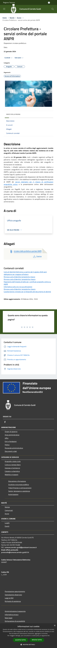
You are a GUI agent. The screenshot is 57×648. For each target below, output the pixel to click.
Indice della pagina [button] (13, 114)
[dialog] (28, 635)
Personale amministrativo (14, 448)
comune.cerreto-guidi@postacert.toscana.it (21, 547)
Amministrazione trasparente (15, 611)
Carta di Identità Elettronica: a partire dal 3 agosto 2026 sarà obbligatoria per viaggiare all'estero (25, 273)
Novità (12, 17)
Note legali (8, 618)
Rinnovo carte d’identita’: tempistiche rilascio (19, 279)
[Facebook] (5, 422)
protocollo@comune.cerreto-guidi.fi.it (15, 552)
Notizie (7, 507)
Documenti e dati (11, 451)
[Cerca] (52, 9)
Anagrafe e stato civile (13, 461)
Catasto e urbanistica (12, 471)
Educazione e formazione (17, 481)
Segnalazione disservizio (13, 594)
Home (4, 17)
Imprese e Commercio (12, 468)
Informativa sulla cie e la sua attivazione (18, 286)
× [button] (54, 625)
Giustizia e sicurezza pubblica (18, 484)
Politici (7, 444)
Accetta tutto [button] (20, 640)
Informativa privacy (11, 614)
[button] (28, 644)
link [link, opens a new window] (48, 635)
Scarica (37, 256)
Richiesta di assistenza (13, 601)
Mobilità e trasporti (11, 474)
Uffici (6, 438)
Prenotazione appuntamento (15, 591)
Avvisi (19, 17)
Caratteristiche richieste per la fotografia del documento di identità (27, 291)
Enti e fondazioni (11, 441)
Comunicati (9, 510)
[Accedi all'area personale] (49, 2)
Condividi (8, 58)
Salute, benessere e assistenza (19, 491)
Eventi (7, 526)
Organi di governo (11, 431)
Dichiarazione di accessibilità (15, 621)
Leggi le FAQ (9, 598)
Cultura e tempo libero (13, 464)
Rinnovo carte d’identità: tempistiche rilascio (19, 277)
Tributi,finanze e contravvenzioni (19, 488)
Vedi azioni (19, 58)
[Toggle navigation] (4, 9)
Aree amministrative (12, 435)
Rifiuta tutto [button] (37, 640)
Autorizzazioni (13, 494)
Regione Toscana (9, 2)
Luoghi (7, 523)
